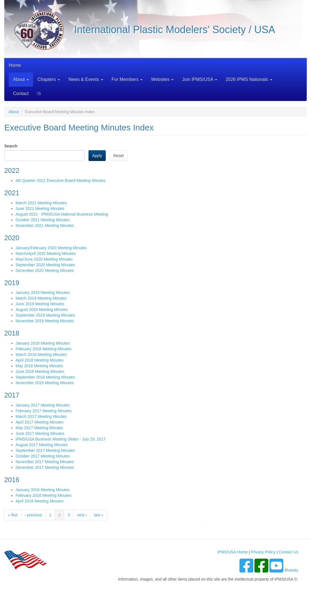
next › (82, 515)
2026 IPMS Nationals (249, 79)
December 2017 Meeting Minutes (45, 467)
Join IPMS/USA (199, 79)
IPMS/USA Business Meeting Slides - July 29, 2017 (60, 439)
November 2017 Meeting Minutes (45, 461)
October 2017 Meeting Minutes (43, 456)
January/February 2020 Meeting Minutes (51, 248)
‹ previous (33, 515)
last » (98, 515)
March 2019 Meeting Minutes (41, 298)
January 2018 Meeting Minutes (43, 343)
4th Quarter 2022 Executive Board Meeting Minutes (60, 180)
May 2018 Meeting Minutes (39, 366)
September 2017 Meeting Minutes (45, 450)
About (21, 79)
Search (39, 93)
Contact (21, 93)
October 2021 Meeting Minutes (43, 220)
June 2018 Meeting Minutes (40, 371)
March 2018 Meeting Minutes (41, 354)
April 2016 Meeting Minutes (40, 501)
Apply (97, 155)
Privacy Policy (263, 552)
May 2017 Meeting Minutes (39, 428)
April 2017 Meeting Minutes (40, 422)
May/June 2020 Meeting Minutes (44, 259)
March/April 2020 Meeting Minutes (45, 253)
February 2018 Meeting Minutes (44, 349)
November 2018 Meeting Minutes (45, 383)
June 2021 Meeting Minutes (40, 208)
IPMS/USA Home (232, 552)
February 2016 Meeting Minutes (44, 495)
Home (15, 65)
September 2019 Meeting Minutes (45, 315)
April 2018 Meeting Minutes (40, 360)
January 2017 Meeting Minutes (43, 405)
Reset (118, 155)
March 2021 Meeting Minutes (41, 203)
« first (13, 515)
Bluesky (291, 570)
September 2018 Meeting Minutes (45, 377)
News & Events (85, 79)
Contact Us (288, 552)
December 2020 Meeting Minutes (45, 270)
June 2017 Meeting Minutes (40, 433)
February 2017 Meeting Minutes (44, 411)
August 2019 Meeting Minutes (42, 309)
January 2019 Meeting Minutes (43, 292)
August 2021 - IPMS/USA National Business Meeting (62, 214)
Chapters (48, 79)
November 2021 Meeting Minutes (45, 225)
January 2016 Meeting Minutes (43, 489)
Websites (162, 79)
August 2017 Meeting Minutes (42, 445)
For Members (127, 79)
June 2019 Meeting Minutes (40, 304)
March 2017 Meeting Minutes (41, 416)
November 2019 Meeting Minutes (45, 321)
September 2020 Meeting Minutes (45, 265)
